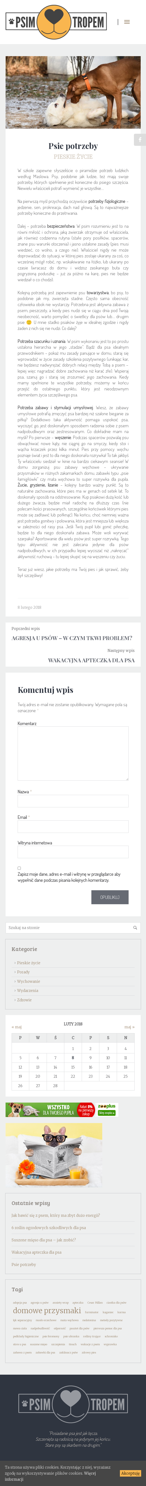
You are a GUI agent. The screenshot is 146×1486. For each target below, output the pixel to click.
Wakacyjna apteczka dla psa (36, 1252)
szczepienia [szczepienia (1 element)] (58, 1344)
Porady (23, 972)
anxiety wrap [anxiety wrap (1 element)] (61, 1302)
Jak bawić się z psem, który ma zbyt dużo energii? (56, 1215)
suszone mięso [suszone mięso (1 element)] (38, 1344)
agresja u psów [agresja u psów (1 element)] (40, 1302)
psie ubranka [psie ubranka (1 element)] (71, 1336)
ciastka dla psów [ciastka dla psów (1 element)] (116, 1302)
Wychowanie (28, 981)
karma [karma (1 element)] (121, 1312)
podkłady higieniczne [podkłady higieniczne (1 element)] (26, 1336)
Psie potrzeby (24, 1264)
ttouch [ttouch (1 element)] (73, 1344)
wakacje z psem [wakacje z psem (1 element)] (90, 1344)
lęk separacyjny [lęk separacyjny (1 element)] (22, 1320)
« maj (17, 1027)
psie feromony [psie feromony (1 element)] (51, 1336)
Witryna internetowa (35, 843)
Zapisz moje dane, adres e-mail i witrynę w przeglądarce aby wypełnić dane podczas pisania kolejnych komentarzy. (69, 877)
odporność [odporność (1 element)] (60, 1328)
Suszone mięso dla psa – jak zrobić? (44, 1240)
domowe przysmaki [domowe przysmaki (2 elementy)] (47, 1311)
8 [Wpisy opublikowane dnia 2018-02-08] (73, 1058)
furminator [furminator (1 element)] (92, 1312)
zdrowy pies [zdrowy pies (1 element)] (89, 1352)
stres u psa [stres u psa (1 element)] (19, 1344)
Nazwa (25, 792)
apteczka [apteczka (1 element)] (78, 1302)
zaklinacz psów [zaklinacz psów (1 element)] (68, 1352)
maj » (129, 1027)
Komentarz (27, 723)
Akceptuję (130, 1473)
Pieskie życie (73, 156)
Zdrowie (24, 1000)
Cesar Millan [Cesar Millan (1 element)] (95, 1302)
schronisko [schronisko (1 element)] (111, 1336)
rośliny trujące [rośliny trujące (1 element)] (92, 1336)
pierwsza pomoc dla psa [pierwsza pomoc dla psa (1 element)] (108, 1328)
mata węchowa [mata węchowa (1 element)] (69, 1320)
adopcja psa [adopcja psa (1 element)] (20, 1302)
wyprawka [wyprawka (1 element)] (110, 1344)
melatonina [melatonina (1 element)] (89, 1320)
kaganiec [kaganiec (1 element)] (108, 1312)
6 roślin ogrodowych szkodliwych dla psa (49, 1227)
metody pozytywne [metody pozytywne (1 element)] (111, 1320)
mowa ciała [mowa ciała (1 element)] (20, 1328)
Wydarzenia (27, 990)
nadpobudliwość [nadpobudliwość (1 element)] (40, 1328)
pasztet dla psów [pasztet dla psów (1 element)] (79, 1328)
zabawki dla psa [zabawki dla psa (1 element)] (45, 1352)
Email (24, 817)
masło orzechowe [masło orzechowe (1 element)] (46, 1320)
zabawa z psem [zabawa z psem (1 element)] (22, 1352)
